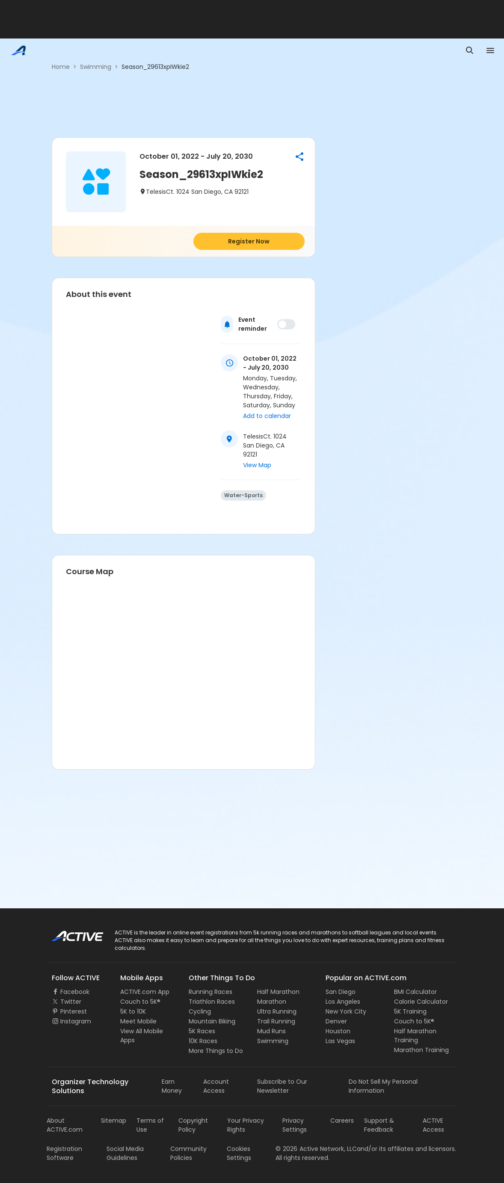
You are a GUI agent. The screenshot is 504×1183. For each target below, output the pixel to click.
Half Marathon (278, 991)
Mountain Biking (212, 1021)
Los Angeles (343, 1001)
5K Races (202, 1031)
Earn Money (172, 1086)
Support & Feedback (379, 1125)
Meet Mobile (138, 1021)
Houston (338, 1031)
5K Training (410, 1011)
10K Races (203, 1041)
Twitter (70, 1001)
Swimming (95, 66)
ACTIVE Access (433, 1125)
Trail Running (276, 1021)
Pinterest (73, 1011)
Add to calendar (267, 416)
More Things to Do (216, 1051)
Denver (336, 1021)
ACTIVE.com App (144, 991)
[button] (299, 156)
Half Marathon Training (415, 1035)
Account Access (216, 1086)
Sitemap (113, 1120)
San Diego (341, 991)
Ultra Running (276, 1011)
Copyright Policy (193, 1125)
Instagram (75, 1021)
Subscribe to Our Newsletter (282, 1086)
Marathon (271, 1001)
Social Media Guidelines (125, 1153)
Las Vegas (340, 1041)
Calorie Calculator (421, 1001)
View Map (257, 465)
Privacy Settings (294, 1125)
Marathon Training (421, 1050)
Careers (342, 1120)
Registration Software (64, 1153)
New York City (346, 1011)
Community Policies (188, 1153)
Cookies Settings (239, 1153)
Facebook (74, 991)
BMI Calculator (415, 991)
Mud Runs (271, 1031)
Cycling (200, 1011)
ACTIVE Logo (70, 933)
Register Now (249, 241)
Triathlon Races (212, 1001)
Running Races (210, 991)
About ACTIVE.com (65, 1125)
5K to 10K (133, 1011)
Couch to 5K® (140, 1001)
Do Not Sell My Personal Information (383, 1086)
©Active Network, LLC (316, 1148)
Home (61, 66)
